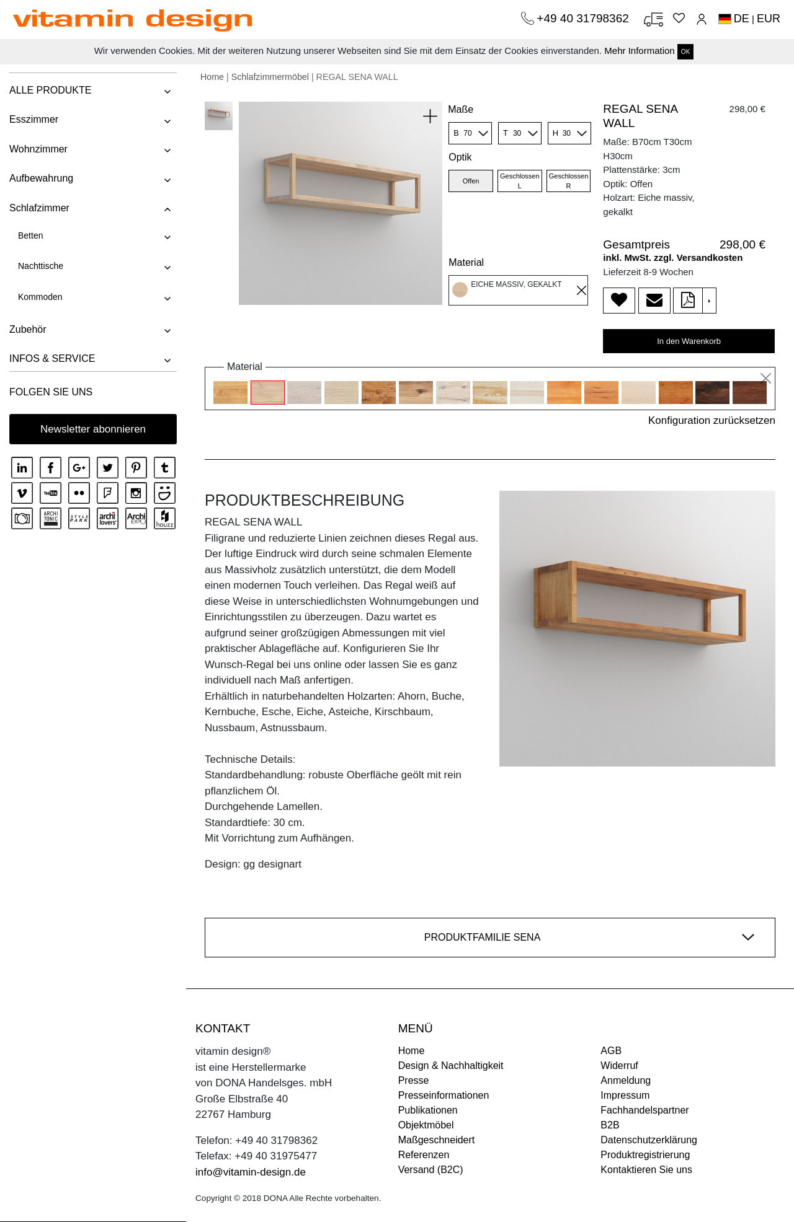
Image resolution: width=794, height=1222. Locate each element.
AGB (611, 1050)
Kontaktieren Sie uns (646, 1169)
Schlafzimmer (39, 208)
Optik (459, 157)
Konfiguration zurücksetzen (711, 420)
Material (466, 262)
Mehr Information (639, 50)
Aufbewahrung (41, 178)
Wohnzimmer (38, 149)
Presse (413, 1080)
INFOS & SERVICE (52, 358)
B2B (609, 1125)
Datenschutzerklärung (648, 1140)
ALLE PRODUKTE (50, 90)
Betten (30, 235)
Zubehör (28, 329)
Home (212, 77)
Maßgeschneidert (436, 1140)
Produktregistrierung (645, 1154)
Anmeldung (625, 1080)
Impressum (624, 1095)
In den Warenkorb (689, 341)
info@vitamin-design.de (250, 1172)
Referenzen (424, 1154)
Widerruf (619, 1065)
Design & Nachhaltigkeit (451, 1065)
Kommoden (40, 297)
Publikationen (428, 1110)
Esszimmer (33, 119)
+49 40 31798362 (584, 18)
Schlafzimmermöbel (270, 77)
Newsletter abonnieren (93, 429)
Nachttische (40, 266)
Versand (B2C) (430, 1169)
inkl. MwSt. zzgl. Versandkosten (673, 257)
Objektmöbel (426, 1125)
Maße (460, 109)
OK (685, 51)
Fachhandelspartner (644, 1110)
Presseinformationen (443, 1095)
